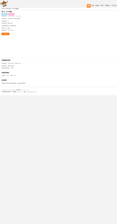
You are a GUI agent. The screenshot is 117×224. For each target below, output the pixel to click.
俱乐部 (97, 5)
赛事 (7, 8)
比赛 (92, 5)
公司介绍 (113, 5)
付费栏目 (107, 5)
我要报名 (5, 34)
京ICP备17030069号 (25, 90)
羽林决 (3, 8)
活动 (89, 5)
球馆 (102, 5)
